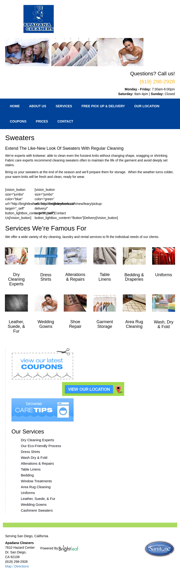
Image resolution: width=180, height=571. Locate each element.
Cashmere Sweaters (37, 510)
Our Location (146, 106)
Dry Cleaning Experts (37, 440)
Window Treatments (36, 481)
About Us (37, 106)
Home (15, 106)
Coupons (18, 121)
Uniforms (28, 493)
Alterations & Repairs (37, 463)
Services (64, 106)
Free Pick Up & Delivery (103, 106)
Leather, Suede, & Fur (38, 499)
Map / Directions (17, 566)
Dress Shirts (30, 452)
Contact (65, 121)
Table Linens (31, 469)
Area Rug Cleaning (36, 487)
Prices (42, 121)
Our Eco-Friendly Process (41, 446)
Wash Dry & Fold (34, 458)
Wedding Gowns (34, 504)
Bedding (27, 475)
